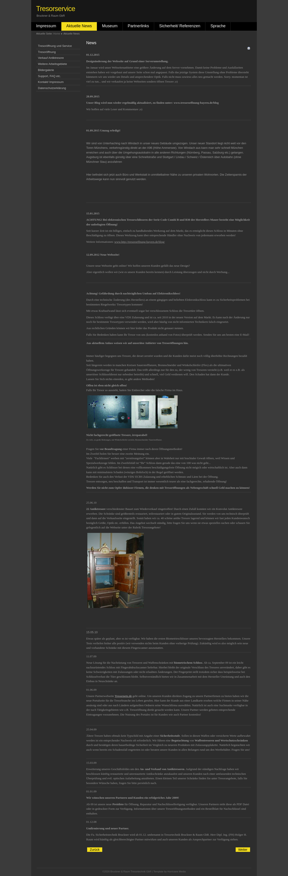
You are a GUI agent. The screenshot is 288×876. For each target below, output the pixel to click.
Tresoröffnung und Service (55, 46)
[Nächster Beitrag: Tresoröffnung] (243, 849)
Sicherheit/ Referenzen (179, 26)
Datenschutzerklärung (52, 88)
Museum (110, 26)
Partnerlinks (138, 26)
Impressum (46, 26)
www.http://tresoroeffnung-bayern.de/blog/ (139, 241)
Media (182, 871)
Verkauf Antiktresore (51, 58)
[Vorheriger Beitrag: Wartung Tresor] (94, 849)
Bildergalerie (46, 70)
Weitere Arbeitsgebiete (52, 64)
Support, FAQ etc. (49, 76)
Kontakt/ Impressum (51, 82)
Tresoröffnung (47, 52)
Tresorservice (55, 9)
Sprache (217, 26)
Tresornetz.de (123, 696)
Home (56, 33)
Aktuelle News (79, 26)
